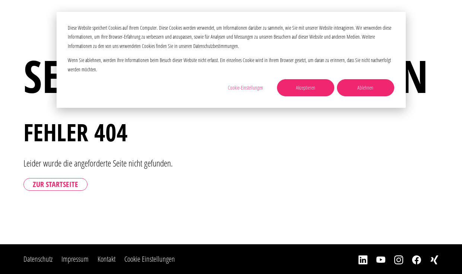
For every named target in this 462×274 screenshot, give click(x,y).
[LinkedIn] (358, 259)
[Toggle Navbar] (445, 16)
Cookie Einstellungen (149, 259)
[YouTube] (376, 259)
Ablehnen (365, 87)
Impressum (75, 259)
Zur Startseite (55, 184)
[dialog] (231, 60)
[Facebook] (412, 259)
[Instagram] (394, 259)
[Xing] (430, 259)
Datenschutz (37, 259)
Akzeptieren (305, 87)
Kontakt (106, 259)
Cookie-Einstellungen (245, 87)
